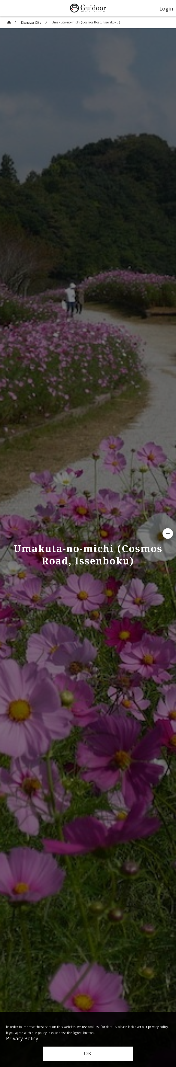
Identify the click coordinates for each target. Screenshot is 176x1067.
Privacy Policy (22, 1038)
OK (88, 1053)
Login (166, 8)
